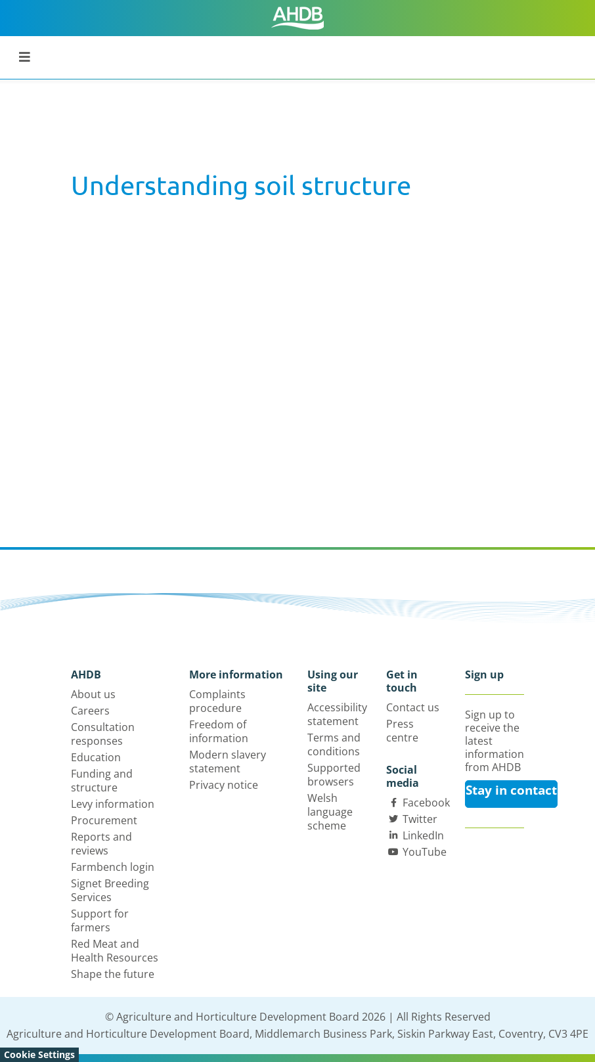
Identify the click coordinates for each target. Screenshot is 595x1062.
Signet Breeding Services (110, 890)
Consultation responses (103, 734)
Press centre (402, 731)
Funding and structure (102, 780)
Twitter (420, 819)
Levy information (112, 804)
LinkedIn (423, 835)
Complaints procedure (217, 701)
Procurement (104, 820)
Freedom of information (218, 731)
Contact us (412, 707)
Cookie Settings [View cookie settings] (39, 1054)
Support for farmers (100, 920)
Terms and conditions (334, 744)
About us (93, 694)
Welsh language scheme (330, 812)
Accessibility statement (337, 714)
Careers (90, 710)
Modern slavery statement (227, 761)
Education (96, 757)
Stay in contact (511, 790)
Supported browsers (334, 775)
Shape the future (112, 974)
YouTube (425, 852)
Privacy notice (223, 785)
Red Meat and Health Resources (114, 951)
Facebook (426, 802)
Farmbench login (112, 867)
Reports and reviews (101, 844)
